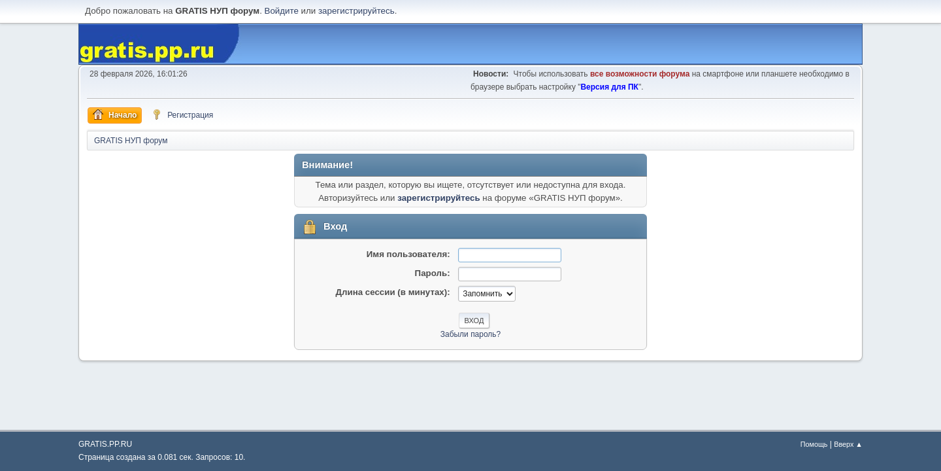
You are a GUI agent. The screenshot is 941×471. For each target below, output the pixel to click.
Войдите (282, 11)
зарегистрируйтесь (356, 11)
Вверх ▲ (848, 444)
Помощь (814, 444)
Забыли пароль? (470, 334)
